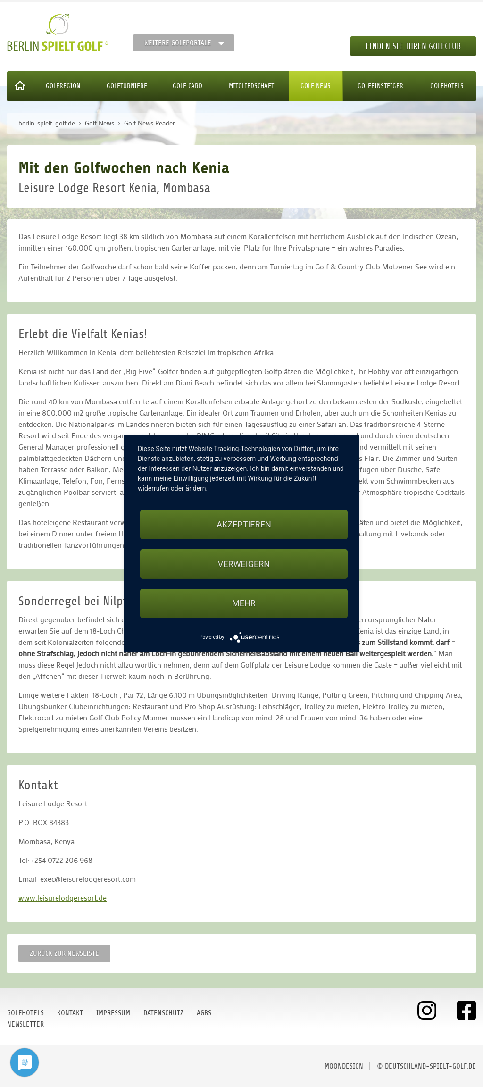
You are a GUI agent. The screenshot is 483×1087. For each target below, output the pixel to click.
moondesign (344, 1066)
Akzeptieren (244, 524)
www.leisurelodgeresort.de (62, 898)
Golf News (315, 86)
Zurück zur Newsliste (64, 953)
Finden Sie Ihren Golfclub (413, 46)
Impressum (113, 1013)
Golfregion (63, 86)
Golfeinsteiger (380, 86)
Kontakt (70, 1013)
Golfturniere (127, 86)
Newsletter (25, 1024)
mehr (244, 603)
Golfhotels (447, 86)
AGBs (204, 1013)
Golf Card (187, 86)
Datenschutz (163, 1013)
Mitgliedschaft (251, 86)
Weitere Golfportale (177, 43)
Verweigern (244, 564)
